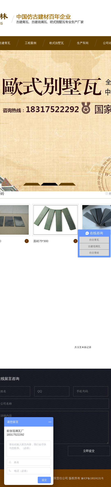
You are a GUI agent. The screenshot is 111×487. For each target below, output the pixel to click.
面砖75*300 (40, 241)
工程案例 (30, 43)
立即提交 (89, 450)
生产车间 (82, 43)
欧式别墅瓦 (56, 43)
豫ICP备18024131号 (92, 478)
